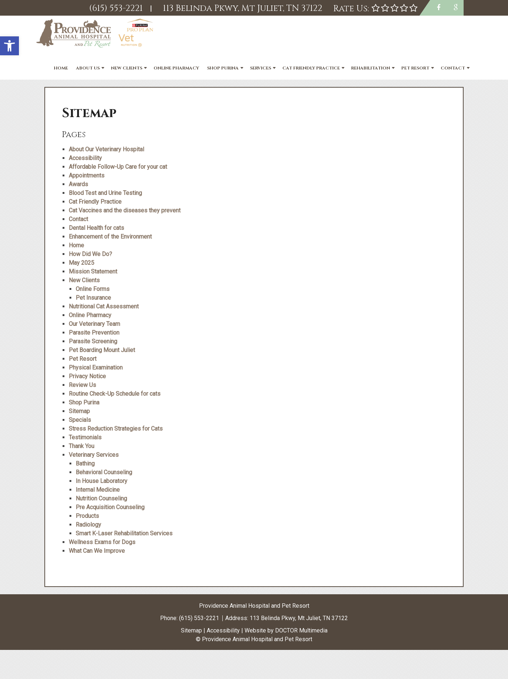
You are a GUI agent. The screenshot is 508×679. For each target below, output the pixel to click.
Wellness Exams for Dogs (102, 542)
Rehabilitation (370, 68)
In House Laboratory (101, 481)
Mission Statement (93, 271)
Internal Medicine (98, 489)
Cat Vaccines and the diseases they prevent (124, 210)
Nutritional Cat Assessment (104, 306)
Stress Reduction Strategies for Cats (116, 428)
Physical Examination (96, 367)
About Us (88, 68)
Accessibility (85, 158)
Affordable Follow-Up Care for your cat (118, 166)
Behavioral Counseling (104, 472)
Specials (80, 419)
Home (61, 68)
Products (87, 515)
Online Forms (93, 288)
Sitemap (79, 411)
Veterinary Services (94, 454)
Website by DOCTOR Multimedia (286, 630)
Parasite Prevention (94, 332)
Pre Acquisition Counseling (110, 507)
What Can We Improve (97, 550)
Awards (78, 184)
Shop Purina (223, 68)
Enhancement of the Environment (110, 236)
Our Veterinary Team (94, 323)
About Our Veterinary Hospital (106, 149)
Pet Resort (415, 68)
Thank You (81, 446)
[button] (9, 45)
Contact (453, 68)
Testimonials (85, 437)
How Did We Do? (90, 254)
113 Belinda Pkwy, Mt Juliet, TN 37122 (299, 618)
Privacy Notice (87, 376)
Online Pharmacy (176, 68)
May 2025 (81, 262)
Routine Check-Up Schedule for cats (114, 393)
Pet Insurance (93, 297)
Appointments (86, 175)
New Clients (126, 68)
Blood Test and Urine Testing (105, 192)
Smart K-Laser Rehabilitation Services (124, 533)
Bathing (85, 463)
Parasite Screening (93, 341)
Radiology (88, 524)
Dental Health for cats (96, 227)
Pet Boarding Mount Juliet (102, 350)
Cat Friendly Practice (311, 68)
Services (260, 68)
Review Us (82, 385)
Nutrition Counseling (101, 498)
